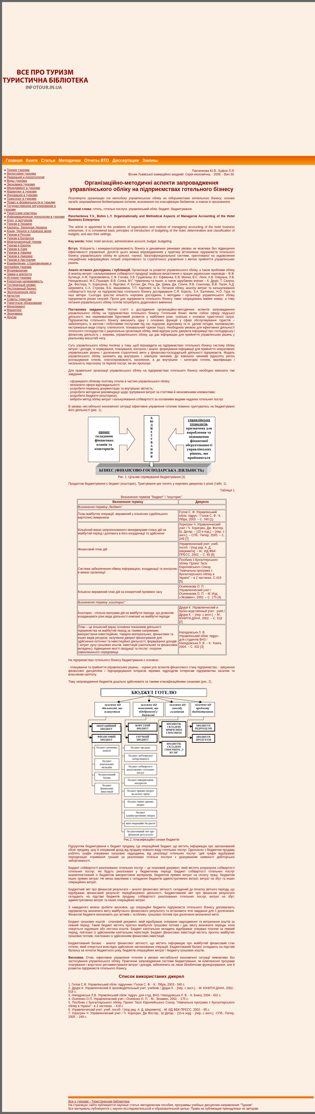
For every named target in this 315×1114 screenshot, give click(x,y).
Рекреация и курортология (26, 177)
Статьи (48, 160)
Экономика (15, 313)
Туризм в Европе (19, 245)
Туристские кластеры (22, 213)
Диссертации (125, 160)
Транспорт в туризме (22, 199)
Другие (12, 317)
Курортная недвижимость (25, 281)
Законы (150, 160)
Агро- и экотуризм (19, 220)
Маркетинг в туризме (22, 191)
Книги (32, 160)
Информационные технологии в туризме (36, 216)
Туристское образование (24, 303)
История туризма (19, 278)
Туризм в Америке (20, 256)
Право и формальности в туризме (31, 202)
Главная (14, 160)
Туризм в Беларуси (20, 238)
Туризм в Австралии (21, 260)
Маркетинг (14, 310)
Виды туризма (17, 181)
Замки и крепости (19, 274)
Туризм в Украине (19, 224)
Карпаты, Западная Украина (27, 227)
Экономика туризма (21, 184)
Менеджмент (16, 306)
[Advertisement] (222, 79)
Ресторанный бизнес (22, 288)
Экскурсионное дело (21, 292)
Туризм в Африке (19, 252)
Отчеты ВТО (96, 160)
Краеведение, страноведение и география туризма (27, 265)
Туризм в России (18, 234)
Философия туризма (21, 173)
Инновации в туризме (22, 195)
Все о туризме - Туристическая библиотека (98, 1101)
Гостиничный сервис (21, 285)
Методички (70, 160)
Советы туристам (19, 299)
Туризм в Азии (17, 249)
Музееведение (17, 270)
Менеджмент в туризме (23, 188)
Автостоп (13, 295)
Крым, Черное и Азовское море (29, 231)
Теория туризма (18, 170)
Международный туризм (24, 242)
